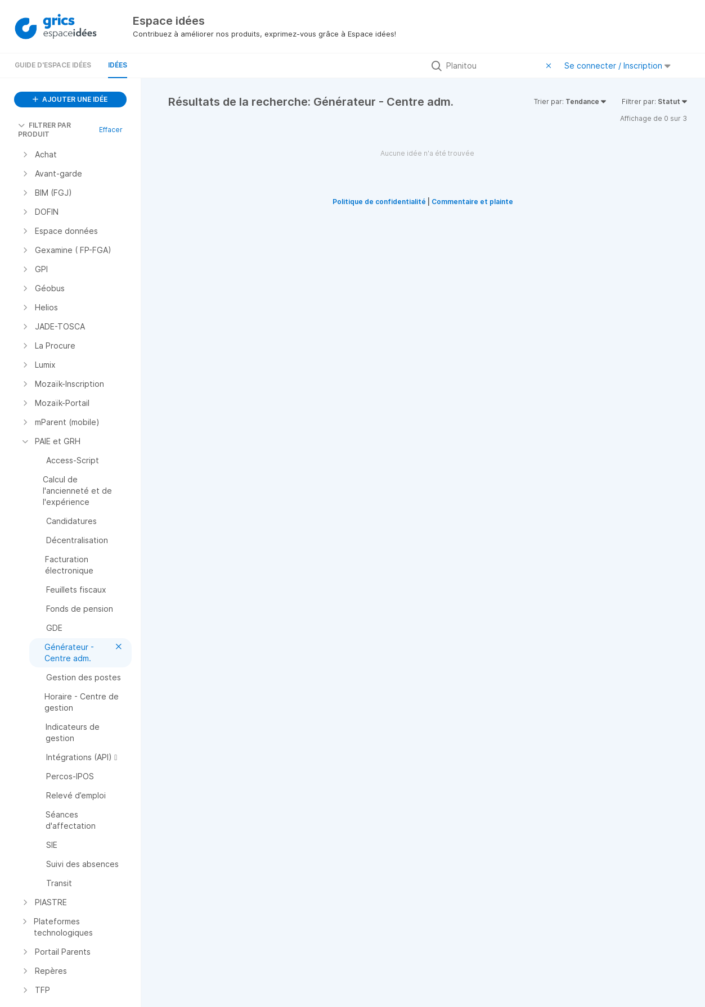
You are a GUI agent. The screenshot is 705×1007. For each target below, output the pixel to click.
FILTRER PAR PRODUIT (44, 129)
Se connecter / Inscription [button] (617, 65)
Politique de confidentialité (379, 201)
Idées (117, 65)
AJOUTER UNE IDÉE (70, 99)
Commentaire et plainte (472, 201)
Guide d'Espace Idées (53, 65)
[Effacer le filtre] (550, 66)
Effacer (111, 129)
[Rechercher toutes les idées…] (493, 66)
